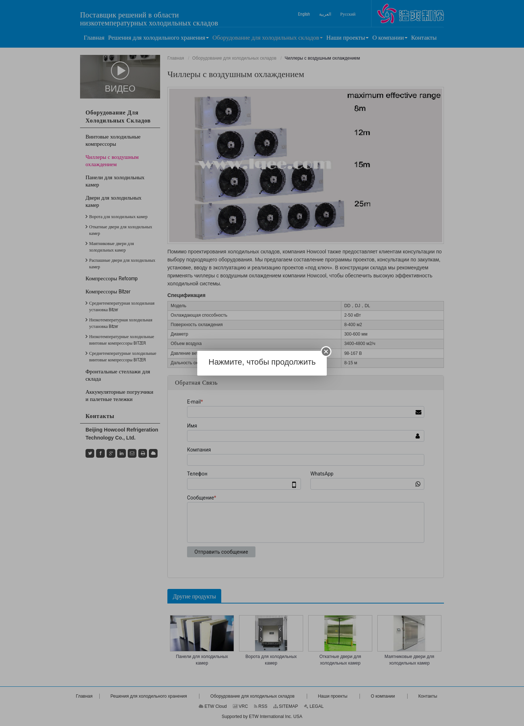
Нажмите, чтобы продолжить (262, 361)
